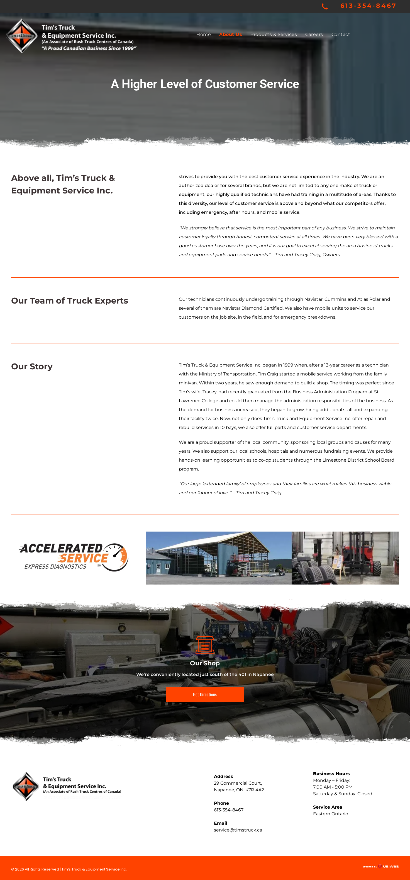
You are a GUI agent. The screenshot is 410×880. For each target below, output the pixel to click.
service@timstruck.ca (238, 830)
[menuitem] (203, 34)
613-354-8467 (368, 5)
